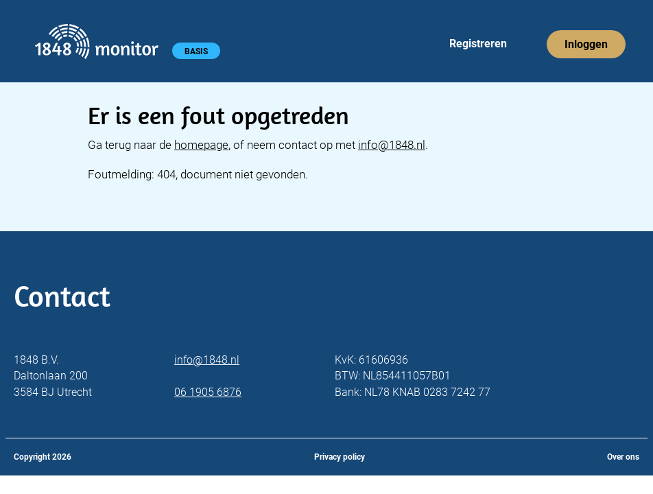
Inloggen (586, 44)
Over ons (623, 457)
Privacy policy (339, 457)
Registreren (478, 43)
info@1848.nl (391, 145)
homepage (201, 145)
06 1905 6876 (207, 392)
